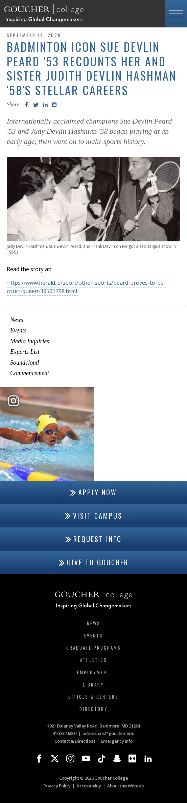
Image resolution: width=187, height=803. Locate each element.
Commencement (29, 373)
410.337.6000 (64, 733)
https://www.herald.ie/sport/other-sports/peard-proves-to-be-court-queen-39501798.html (86, 287)
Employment (93, 672)
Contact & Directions (74, 741)
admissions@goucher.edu (108, 733)
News (16, 320)
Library (93, 684)
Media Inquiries (29, 341)
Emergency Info (117, 741)
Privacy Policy (57, 786)
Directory (93, 709)
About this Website (125, 786)
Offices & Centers (93, 696)
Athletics (93, 659)
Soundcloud (24, 362)
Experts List (25, 351)
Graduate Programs (93, 647)
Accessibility (88, 786)
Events (18, 330)
